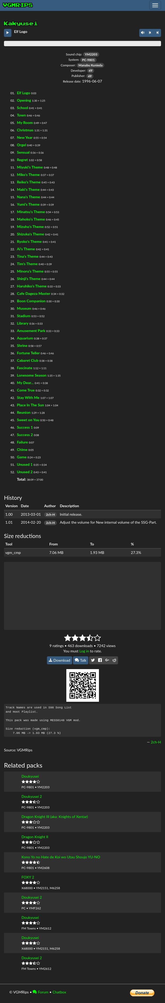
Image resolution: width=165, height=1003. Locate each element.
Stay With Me (28, 397)
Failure (22, 442)
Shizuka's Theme (30, 234)
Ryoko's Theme (29, 241)
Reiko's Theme (29, 182)
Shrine (22, 345)
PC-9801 (88, 60)
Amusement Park (31, 330)
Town (21, 115)
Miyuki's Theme (30, 167)
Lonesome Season (31, 375)
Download (59, 660)
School (22, 107)
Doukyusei (30, 776)
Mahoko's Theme (31, 219)
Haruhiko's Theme (32, 286)
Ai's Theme (26, 249)
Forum (40, 992)
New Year (25, 137)
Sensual (23, 152)
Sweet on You (28, 419)
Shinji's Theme (29, 278)
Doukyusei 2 (31, 796)
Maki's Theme (28, 189)
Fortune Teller (28, 353)
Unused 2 (25, 472)
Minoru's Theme (30, 271)
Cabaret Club (27, 360)
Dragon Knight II (34, 836)
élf (91, 70)
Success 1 (25, 427)
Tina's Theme (27, 256)
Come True (26, 390)
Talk (80, 660)
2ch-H (50, 514)
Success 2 (25, 434)
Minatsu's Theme (31, 211)
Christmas (25, 130)
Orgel (21, 145)
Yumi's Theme (28, 204)
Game (22, 457)
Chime (22, 449)
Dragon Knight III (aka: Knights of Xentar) (54, 816)
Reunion (24, 412)
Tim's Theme (27, 263)
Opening (24, 100)
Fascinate (24, 367)
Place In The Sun (30, 405)
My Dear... (25, 382)
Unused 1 (25, 464)
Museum (24, 308)
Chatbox (59, 992)
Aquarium (25, 338)
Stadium (24, 315)
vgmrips (18, 5)
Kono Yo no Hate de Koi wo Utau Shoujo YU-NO (60, 857)
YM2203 (91, 54)
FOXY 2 (27, 877)
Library (23, 323)
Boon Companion (31, 301)
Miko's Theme (28, 174)
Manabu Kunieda (90, 65)
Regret (22, 159)
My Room (25, 122)
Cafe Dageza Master (33, 293)
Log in (84, 651)
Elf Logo (23, 93)
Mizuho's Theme (30, 226)
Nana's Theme (28, 197)
